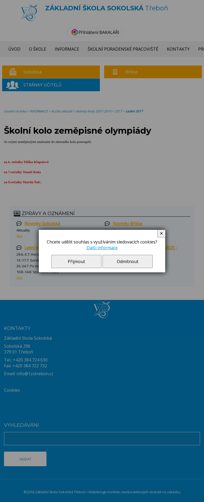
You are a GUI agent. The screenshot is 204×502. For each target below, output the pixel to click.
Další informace (102, 248)
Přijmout (76, 261)
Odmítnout (127, 261)
